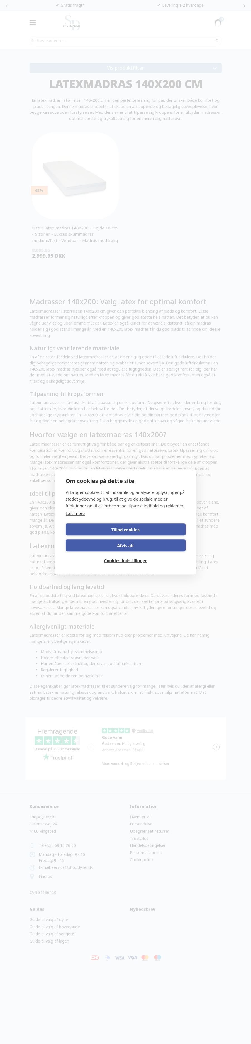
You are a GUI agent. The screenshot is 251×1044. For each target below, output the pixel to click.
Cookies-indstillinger (125, 552)
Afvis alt (156, 537)
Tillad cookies (95, 537)
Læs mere (75, 520)
